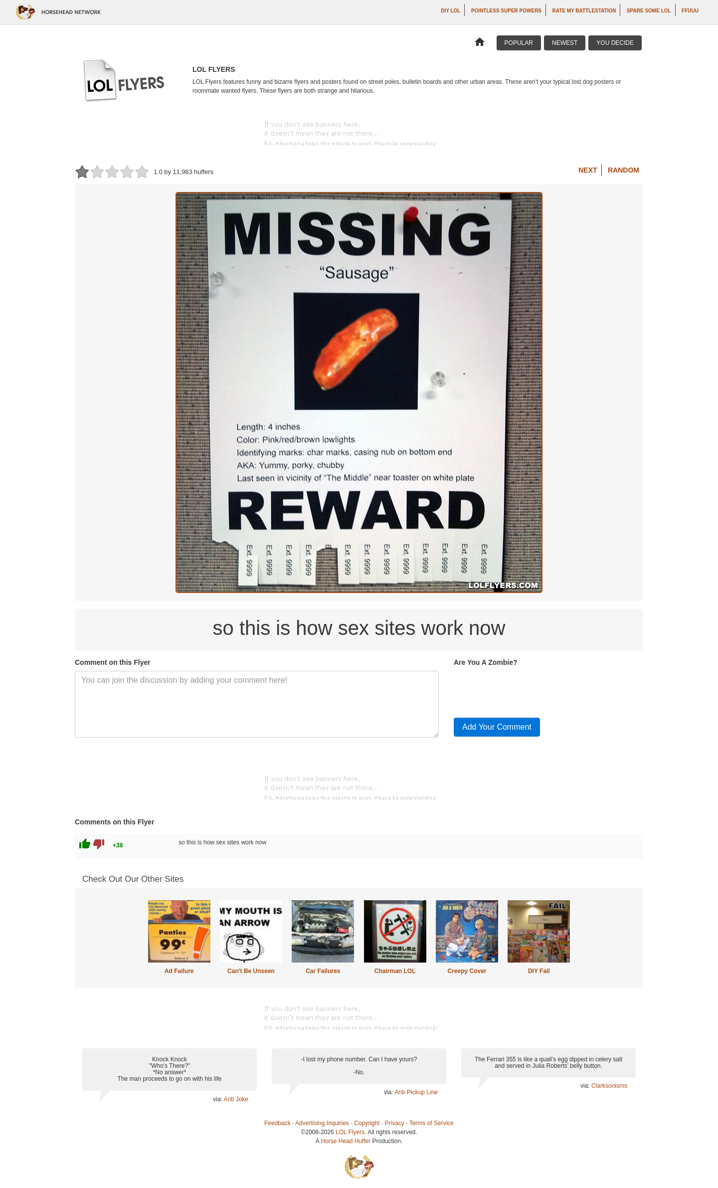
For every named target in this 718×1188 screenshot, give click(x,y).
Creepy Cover (466, 971)
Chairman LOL (395, 971)
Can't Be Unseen (251, 971)
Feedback (277, 1123)
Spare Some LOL (649, 10)
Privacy (394, 1123)
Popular (519, 42)
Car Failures (323, 971)
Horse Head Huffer (345, 1141)
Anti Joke (236, 1099)
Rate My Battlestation (584, 10)
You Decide (615, 42)
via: (218, 1099)
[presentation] (529, 690)
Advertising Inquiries (322, 1123)
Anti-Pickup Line (416, 1092)
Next (587, 170)
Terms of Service (431, 1123)
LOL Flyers (350, 1132)
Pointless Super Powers (506, 10)
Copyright (366, 1123)
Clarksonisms (609, 1085)
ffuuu (690, 10)
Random (623, 170)
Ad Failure (179, 971)
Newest (564, 42)
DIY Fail (539, 971)
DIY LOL (450, 10)
